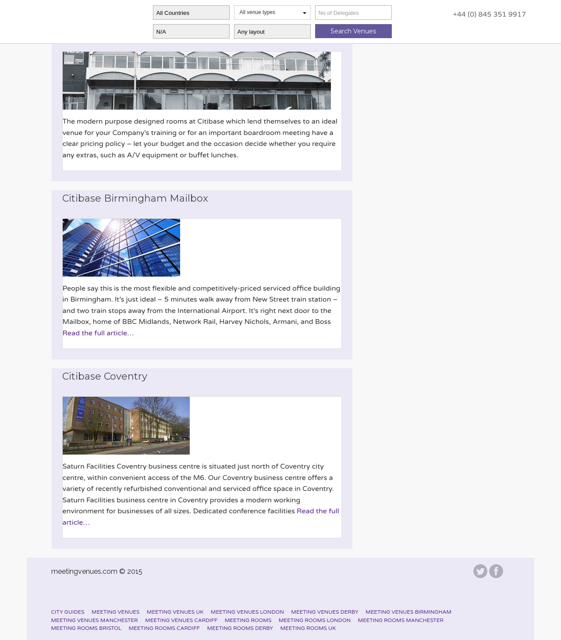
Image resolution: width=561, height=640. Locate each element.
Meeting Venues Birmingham (408, 612)
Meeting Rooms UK (308, 628)
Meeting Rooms (248, 620)
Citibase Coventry (104, 376)
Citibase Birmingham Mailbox (135, 198)
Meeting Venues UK (175, 612)
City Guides (68, 612)
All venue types (273, 12)
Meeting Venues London (247, 612)
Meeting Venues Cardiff (181, 620)
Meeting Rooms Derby (240, 628)
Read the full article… (98, 333)
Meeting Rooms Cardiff (164, 628)
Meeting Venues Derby (324, 612)
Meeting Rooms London (315, 620)
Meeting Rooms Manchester (401, 620)
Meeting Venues (115, 612)
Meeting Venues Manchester (94, 620)
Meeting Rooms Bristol (86, 628)
